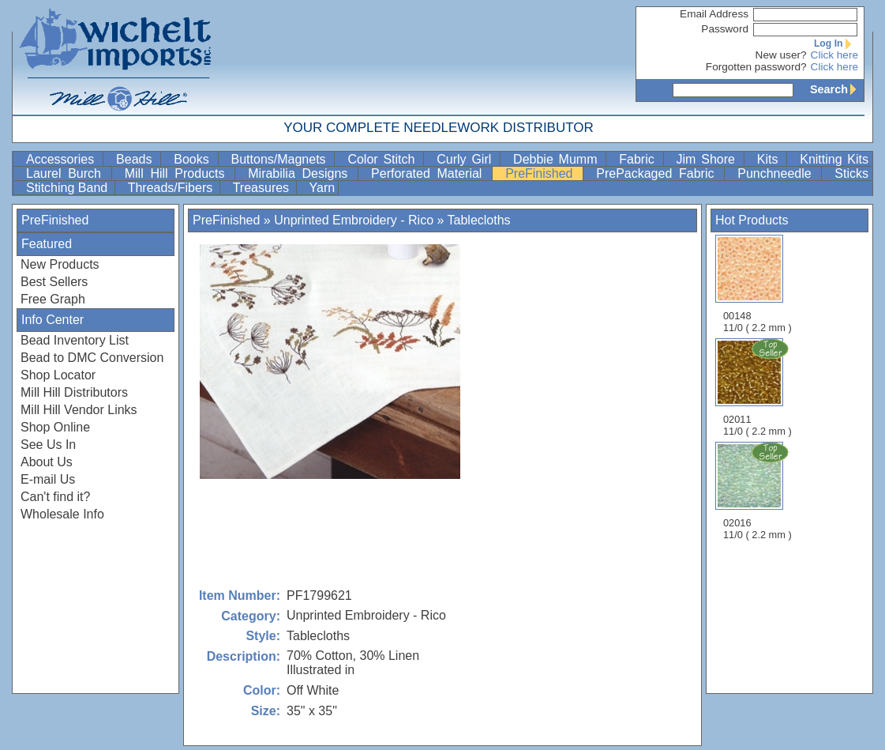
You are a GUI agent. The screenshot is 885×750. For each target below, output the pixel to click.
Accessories (62, 159)
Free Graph (53, 299)
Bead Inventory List (75, 340)
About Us (47, 462)
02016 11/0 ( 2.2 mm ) (758, 491)
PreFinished (542, 173)
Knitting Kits (834, 159)
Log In (836, 43)
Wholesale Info (62, 514)
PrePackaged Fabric (658, 173)
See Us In (48, 444)
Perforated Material (430, 173)
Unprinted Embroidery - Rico (353, 220)
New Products (60, 264)
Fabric (639, 159)
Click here (834, 55)
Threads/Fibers (172, 187)
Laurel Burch (67, 173)
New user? (781, 55)
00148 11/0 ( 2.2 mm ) (757, 284)
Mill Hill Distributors (74, 392)
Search (837, 89)
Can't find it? (55, 496)
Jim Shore (709, 159)
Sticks (851, 173)
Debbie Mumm (557, 159)
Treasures (263, 187)
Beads (136, 159)
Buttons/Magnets (281, 159)
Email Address (714, 14)
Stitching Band (68, 187)
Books (194, 159)
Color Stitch (383, 159)
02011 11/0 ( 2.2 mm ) (758, 387)
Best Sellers (54, 281)
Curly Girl (467, 159)
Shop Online (55, 427)
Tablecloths (479, 220)
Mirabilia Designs (301, 173)
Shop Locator (58, 375)
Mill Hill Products (178, 173)
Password (724, 29)
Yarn (322, 187)
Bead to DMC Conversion (92, 357)
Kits (770, 159)
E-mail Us (48, 479)
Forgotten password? (756, 67)
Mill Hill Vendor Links (79, 409)
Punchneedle (777, 173)
